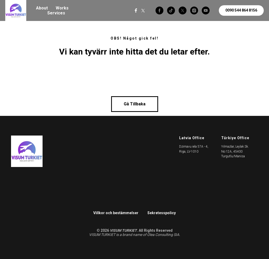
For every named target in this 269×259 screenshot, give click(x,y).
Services (56, 12)
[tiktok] (171, 10)
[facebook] (159, 10)
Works (62, 8)
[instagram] (194, 10)
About (42, 8)
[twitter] (183, 10)
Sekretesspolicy (161, 213)
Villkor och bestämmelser (115, 213)
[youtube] (206, 10)
